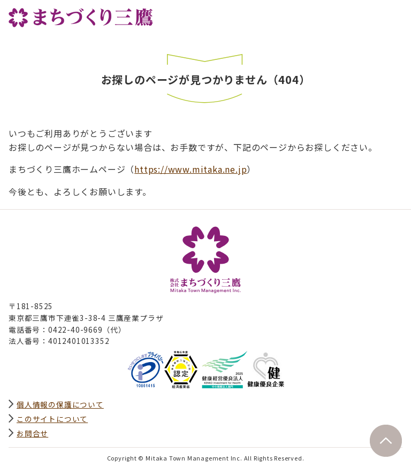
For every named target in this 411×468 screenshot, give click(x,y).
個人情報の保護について (60, 404)
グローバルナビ (393, 14)
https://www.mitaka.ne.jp (190, 169)
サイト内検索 (370, 14)
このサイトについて (52, 418)
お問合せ (32, 433)
